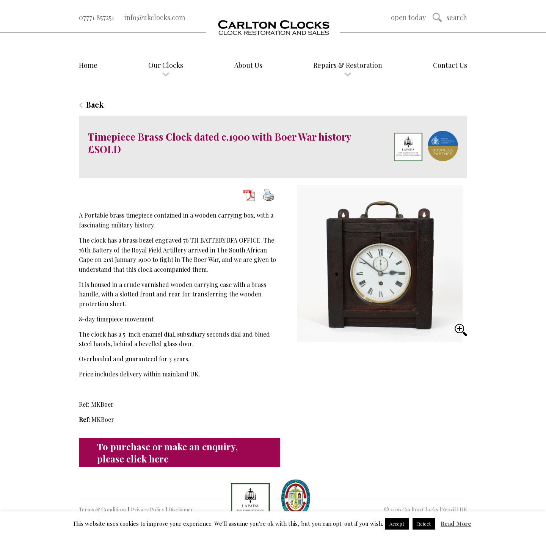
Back (95, 104)
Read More (456, 523)
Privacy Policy (147, 509)
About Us (248, 65)
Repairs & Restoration (347, 65)
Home (88, 65)
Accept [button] (396, 523)
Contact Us (450, 65)
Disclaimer (180, 509)
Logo (273, 28)
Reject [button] (424, 523)
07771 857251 (96, 17)
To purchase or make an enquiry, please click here (167, 452)
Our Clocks (165, 65)
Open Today (408, 17)
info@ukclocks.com (154, 17)
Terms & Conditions (103, 509)
